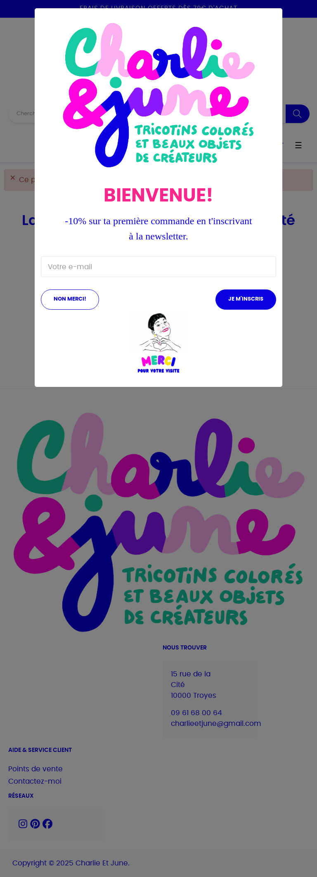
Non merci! (70, 299)
